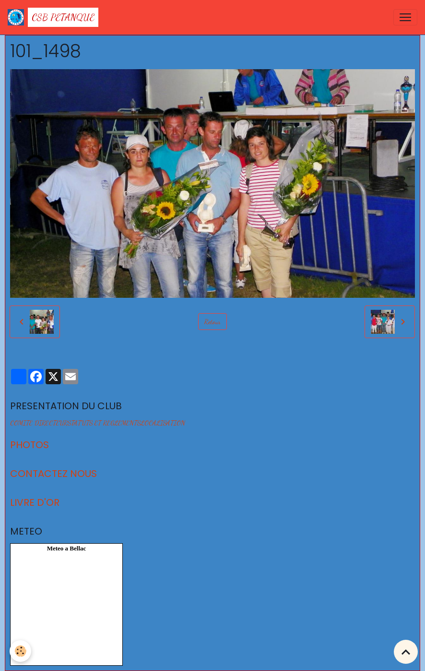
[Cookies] (20, 651)
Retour (212, 321)
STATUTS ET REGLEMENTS (104, 423)
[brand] (53, 17)
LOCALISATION (163, 423)
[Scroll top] (406, 652)
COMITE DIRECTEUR (39, 423)
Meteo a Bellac (66, 548)
